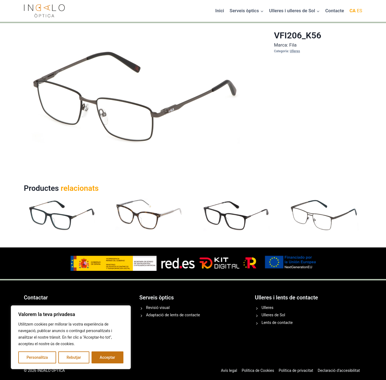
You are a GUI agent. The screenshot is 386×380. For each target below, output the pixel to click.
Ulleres (295, 51)
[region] (71, 337)
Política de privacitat (296, 370)
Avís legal (229, 370)
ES (359, 10)
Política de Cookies (258, 370)
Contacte (334, 10)
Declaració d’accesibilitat (339, 370)
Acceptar (107, 357)
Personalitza (37, 357)
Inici (219, 10)
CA (352, 10)
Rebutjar (74, 357)
